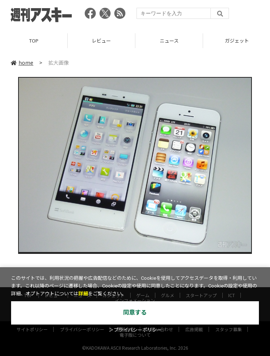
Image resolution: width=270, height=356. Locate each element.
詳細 (83, 293)
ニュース (169, 40)
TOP (33, 40)
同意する (135, 312)
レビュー (101, 40)
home (22, 62)
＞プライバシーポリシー (135, 330)
